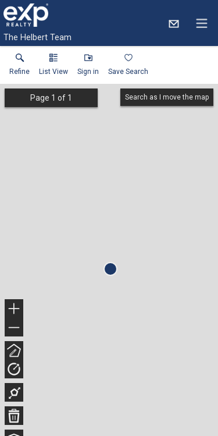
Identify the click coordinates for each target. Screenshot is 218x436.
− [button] (14, 327)
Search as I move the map (167, 97)
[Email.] (174, 23)
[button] (53, 67)
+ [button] (14, 310)
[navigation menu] (201, 23)
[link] (19, 67)
